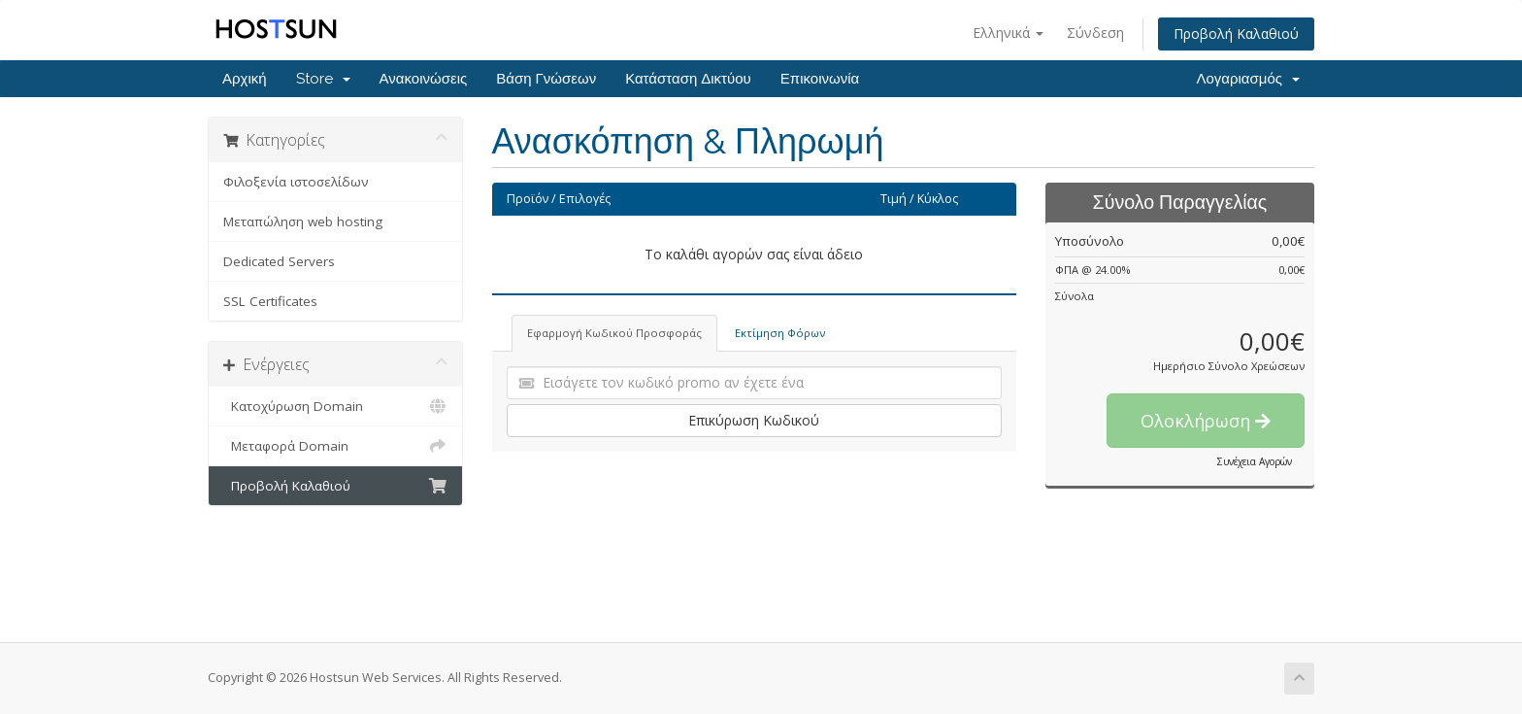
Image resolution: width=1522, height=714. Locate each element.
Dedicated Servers (279, 261)
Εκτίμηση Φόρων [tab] (780, 332)
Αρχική (244, 78)
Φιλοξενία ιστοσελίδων (296, 181)
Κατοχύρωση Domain (335, 406)
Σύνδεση (1095, 32)
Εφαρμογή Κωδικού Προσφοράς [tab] (614, 332)
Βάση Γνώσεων (546, 78)
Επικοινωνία (819, 78)
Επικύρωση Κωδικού (753, 420)
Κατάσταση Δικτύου (688, 78)
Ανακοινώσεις (424, 78)
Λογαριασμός (1248, 78)
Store (323, 78)
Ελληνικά (1008, 32)
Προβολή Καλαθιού (1236, 33)
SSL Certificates (270, 301)
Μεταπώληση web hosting (302, 221)
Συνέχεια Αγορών (1254, 461)
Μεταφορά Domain (335, 446)
